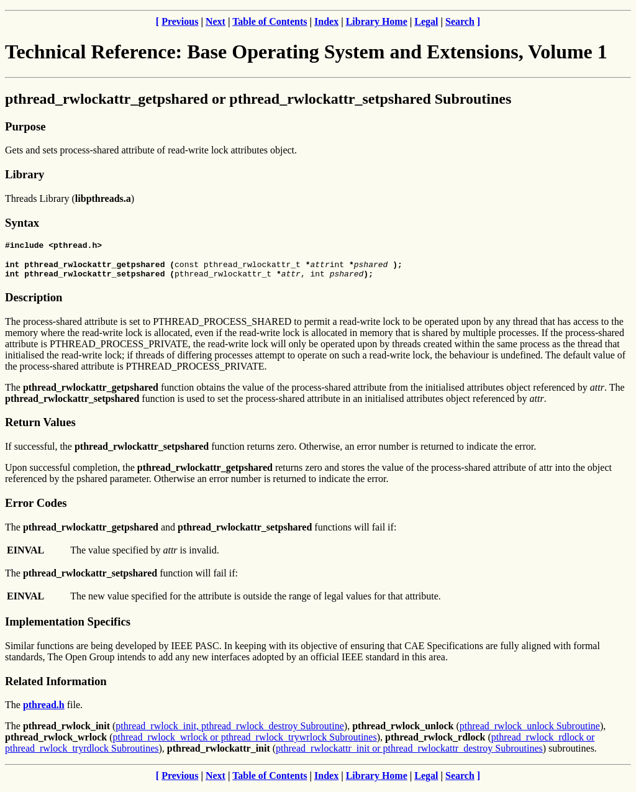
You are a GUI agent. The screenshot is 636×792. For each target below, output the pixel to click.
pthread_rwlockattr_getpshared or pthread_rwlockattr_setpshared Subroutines (258, 99)
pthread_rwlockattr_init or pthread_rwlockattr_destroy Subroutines (409, 754)
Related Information (56, 686)
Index (326, 21)
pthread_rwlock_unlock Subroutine (530, 731)
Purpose (25, 126)
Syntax (22, 222)
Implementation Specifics (67, 627)
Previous (179, 21)
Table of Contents (269, 21)
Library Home (376, 21)
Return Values (40, 427)
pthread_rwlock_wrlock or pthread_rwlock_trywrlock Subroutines (244, 742)
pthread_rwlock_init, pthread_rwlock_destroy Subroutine (229, 731)
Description (33, 302)
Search (460, 21)
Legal (426, 21)
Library (24, 174)
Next (215, 21)
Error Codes (36, 508)
